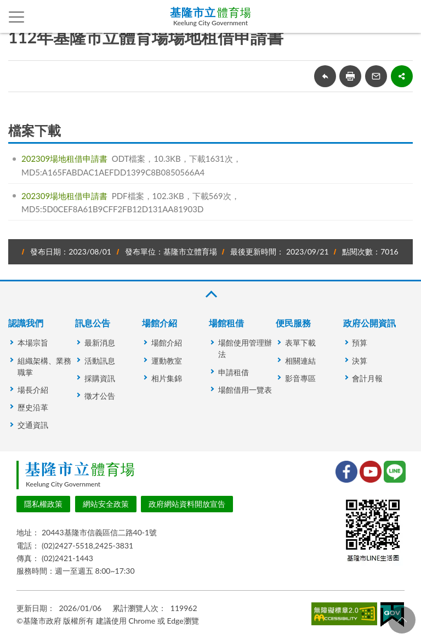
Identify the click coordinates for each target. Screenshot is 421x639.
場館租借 (226, 323)
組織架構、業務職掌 (44, 366)
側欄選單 (17, 17)
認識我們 (25, 323)
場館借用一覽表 (245, 389)
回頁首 (402, 620)
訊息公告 (92, 323)
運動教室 (166, 360)
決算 (359, 360)
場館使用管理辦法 (245, 348)
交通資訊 (33, 424)
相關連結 (300, 360)
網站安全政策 (106, 503)
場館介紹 (159, 323)
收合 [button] (210, 294)
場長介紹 (33, 389)
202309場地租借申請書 (64, 158)
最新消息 (99, 342)
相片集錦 (166, 378)
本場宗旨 (33, 342)
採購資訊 (99, 378)
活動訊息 (99, 360)
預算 (359, 342)
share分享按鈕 (402, 76)
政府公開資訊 (369, 323)
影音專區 (300, 378)
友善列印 (350, 76)
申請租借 (233, 372)
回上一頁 (325, 76)
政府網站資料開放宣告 (187, 503)
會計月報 (367, 378)
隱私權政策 (43, 503)
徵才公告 (99, 395)
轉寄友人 (376, 76)
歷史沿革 (33, 407)
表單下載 (300, 342)
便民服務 (293, 323)
